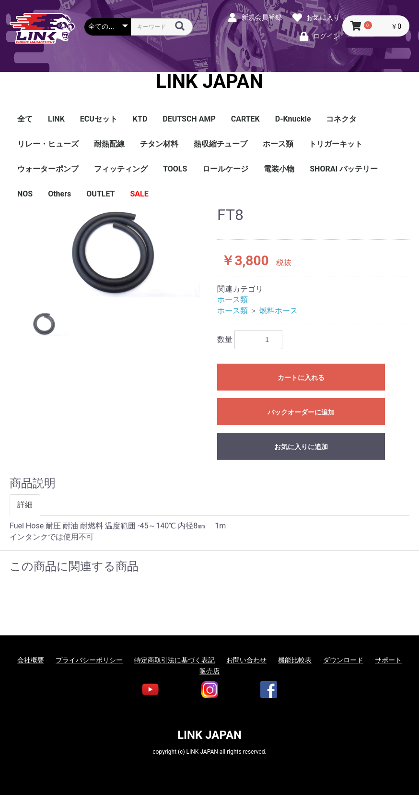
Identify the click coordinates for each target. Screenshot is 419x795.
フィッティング (121, 168)
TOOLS (175, 168)
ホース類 (278, 143)
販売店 (209, 671)
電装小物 (279, 168)
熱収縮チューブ (220, 143)
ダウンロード (343, 660)
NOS (25, 193)
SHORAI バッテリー (344, 168)
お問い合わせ (246, 660)
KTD (140, 118)
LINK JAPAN (209, 81)
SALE (139, 193)
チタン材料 (159, 143)
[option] (109, 252)
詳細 (25, 504)
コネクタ (341, 118)
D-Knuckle (293, 118)
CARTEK (245, 118)
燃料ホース (278, 310)
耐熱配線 (109, 143)
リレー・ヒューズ (48, 143)
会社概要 (30, 660)
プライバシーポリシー (89, 660)
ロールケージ (225, 168)
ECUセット (98, 118)
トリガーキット (335, 143)
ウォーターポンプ (48, 168)
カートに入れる (301, 377)
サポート (388, 660)
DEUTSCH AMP (189, 118)
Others (59, 193)
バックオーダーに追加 (301, 412)
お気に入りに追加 (301, 447)
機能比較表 (295, 660)
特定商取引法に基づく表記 (174, 660)
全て (25, 118)
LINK (56, 118)
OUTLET (100, 193)
